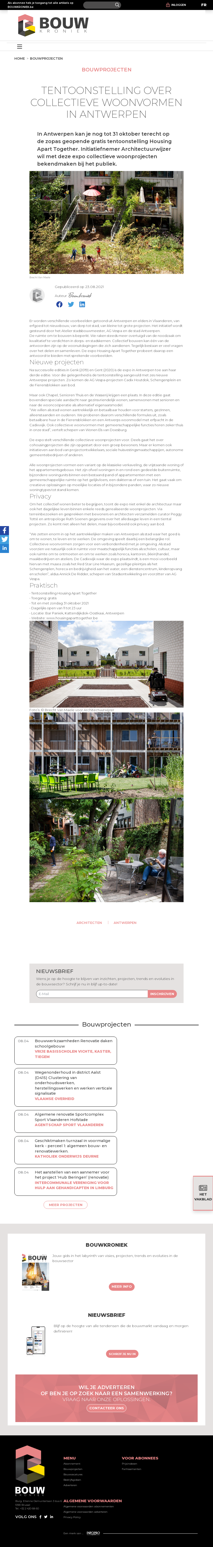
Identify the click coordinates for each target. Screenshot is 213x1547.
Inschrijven (162, 994)
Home (19, 58)
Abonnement (71, 1463)
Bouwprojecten (46, 58)
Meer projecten (65, 1205)
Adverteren (70, 1485)
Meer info (122, 1286)
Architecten (89, 923)
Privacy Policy (72, 1517)
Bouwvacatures (72, 1474)
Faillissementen (131, 1469)
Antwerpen (125, 923)
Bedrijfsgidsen (72, 1479)
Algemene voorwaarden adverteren (85, 1511)
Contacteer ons (106, 1408)
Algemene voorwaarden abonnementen (88, 1506)
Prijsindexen (129, 1463)
